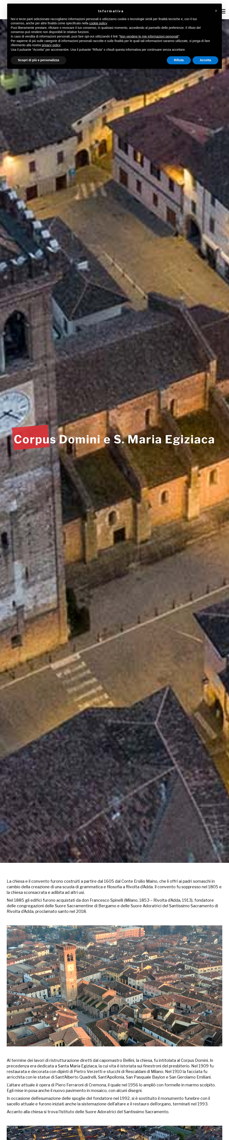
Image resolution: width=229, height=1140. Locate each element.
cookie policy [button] (98, 23)
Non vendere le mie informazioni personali (149, 36)
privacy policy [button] (51, 45)
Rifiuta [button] (179, 60)
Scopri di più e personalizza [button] (38, 60)
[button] (216, 10)
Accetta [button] (205, 60)
